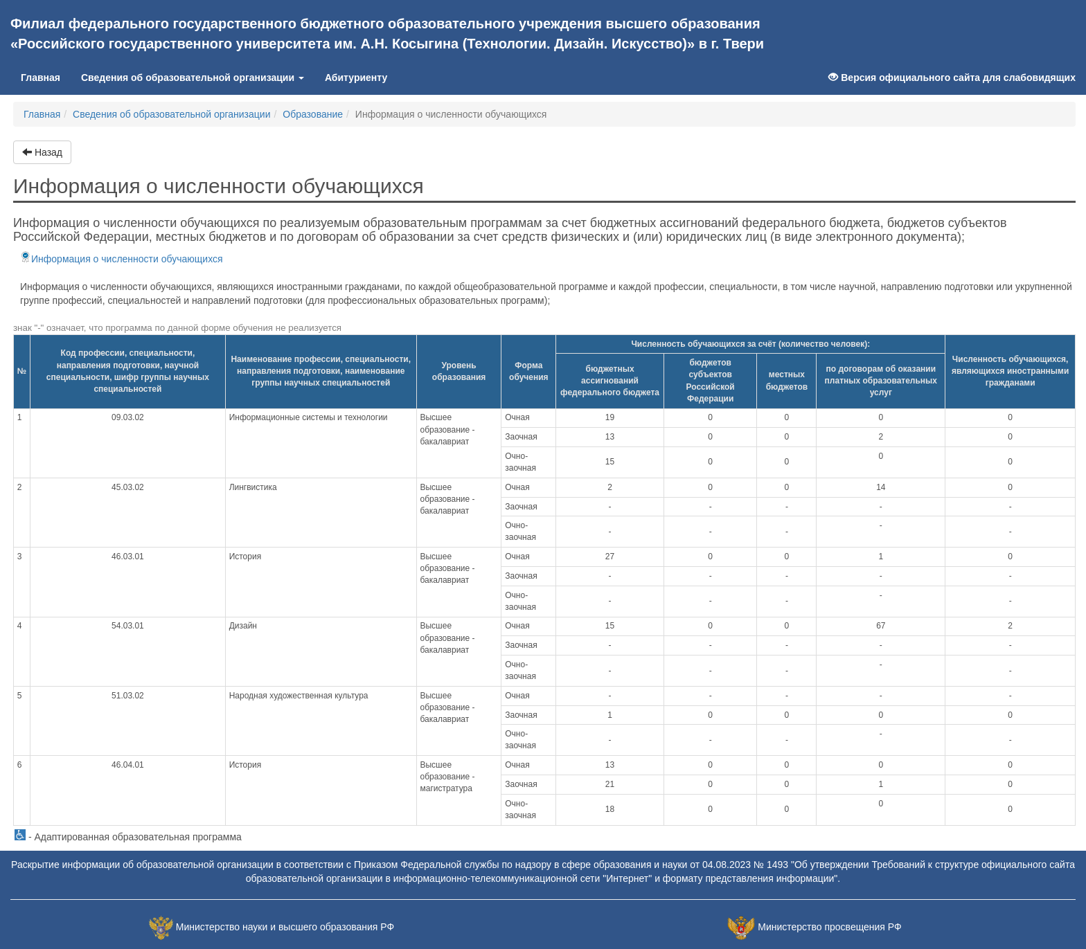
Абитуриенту (356, 77)
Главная (46, 76)
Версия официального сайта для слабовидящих (952, 77)
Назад (42, 152)
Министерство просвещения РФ (829, 926)
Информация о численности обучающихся (121, 258)
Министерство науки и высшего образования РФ (285, 926)
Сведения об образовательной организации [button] (192, 77)
